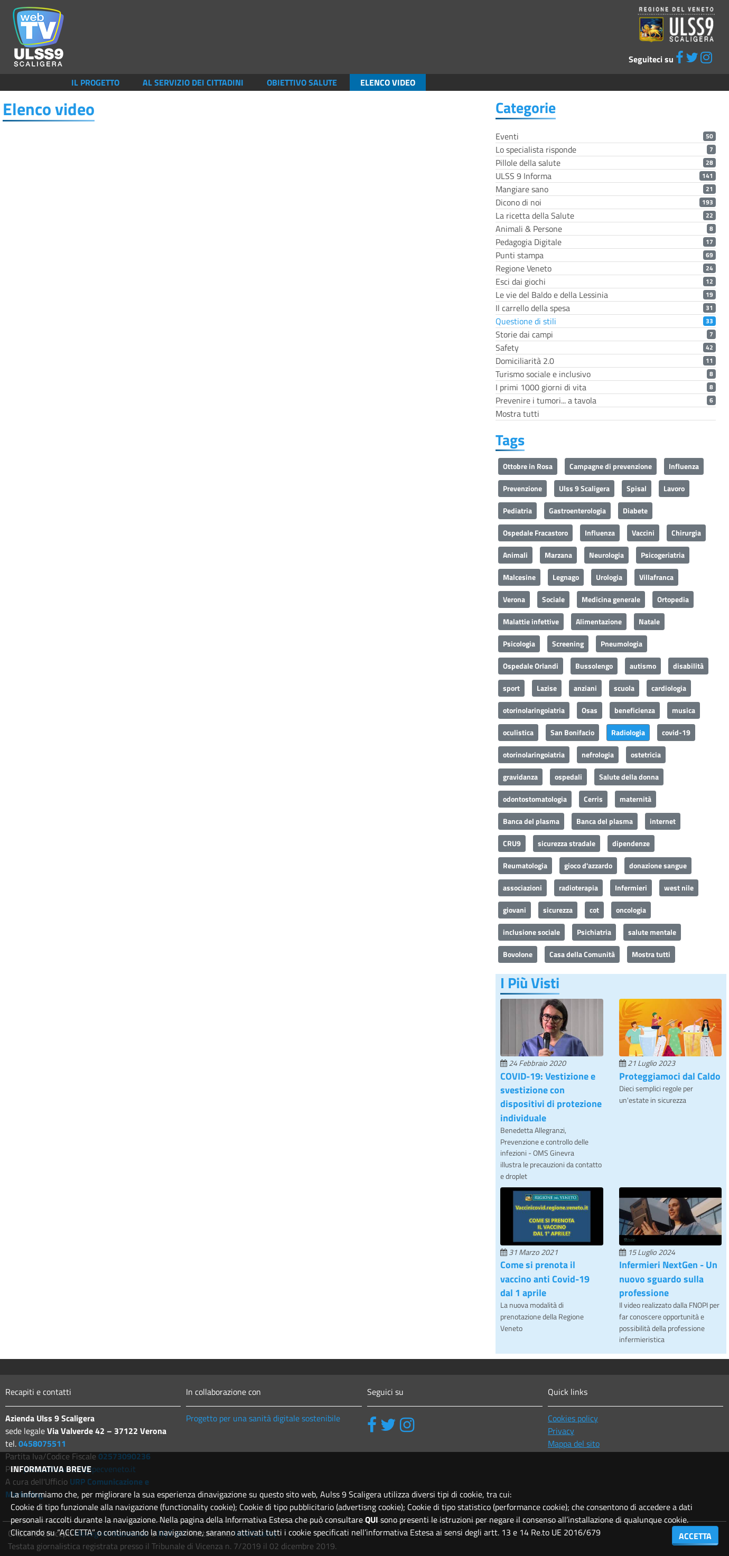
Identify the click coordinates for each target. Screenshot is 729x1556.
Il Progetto (95, 82)
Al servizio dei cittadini (193, 82)
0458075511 (42, 1443)
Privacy (561, 1430)
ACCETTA (695, 1536)
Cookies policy (573, 1418)
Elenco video (387, 82)
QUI (371, 1519)
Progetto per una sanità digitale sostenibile (263, 1418)
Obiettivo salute (302, 82)
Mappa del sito (574, 1443)
